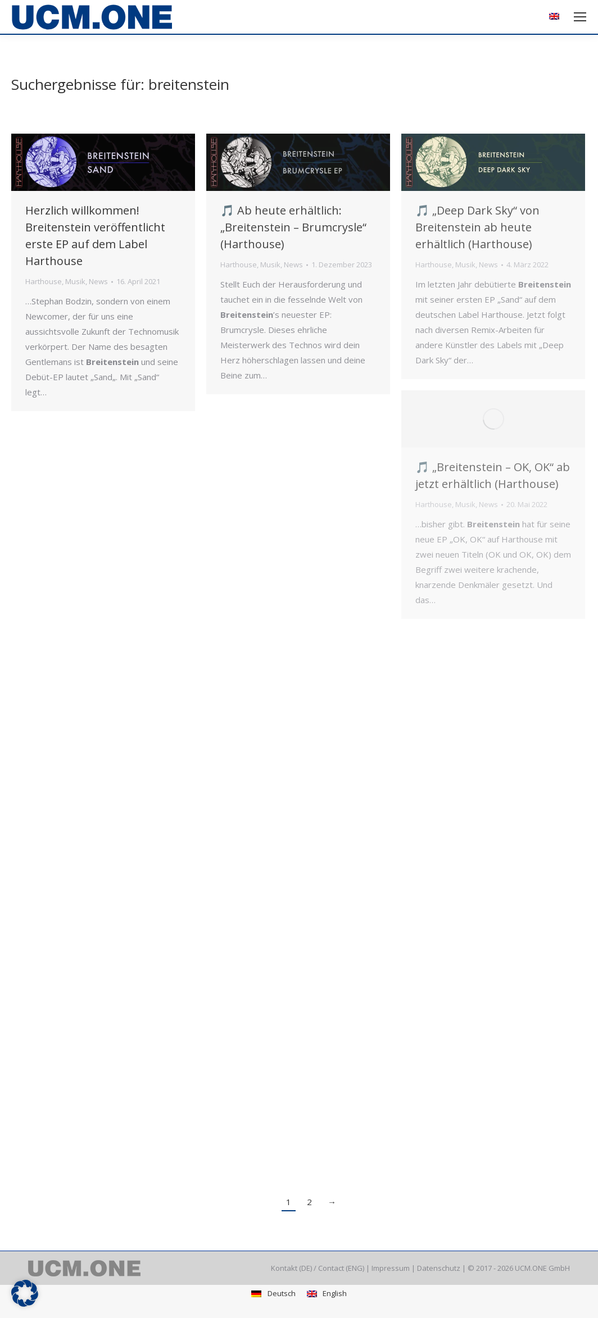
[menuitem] (555, 17)
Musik (75, 281)
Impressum (391, 1268)
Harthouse (43, 281)
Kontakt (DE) (291, 1268)
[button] (24, 1293)
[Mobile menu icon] (580, 17)
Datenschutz (438, 1268)
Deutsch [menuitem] (282, 1293)
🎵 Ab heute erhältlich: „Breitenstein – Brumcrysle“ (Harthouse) (293, 227)
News (98, 281)
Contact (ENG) (341, 1268)
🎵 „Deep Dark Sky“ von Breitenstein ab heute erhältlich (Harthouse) (477, 227)
